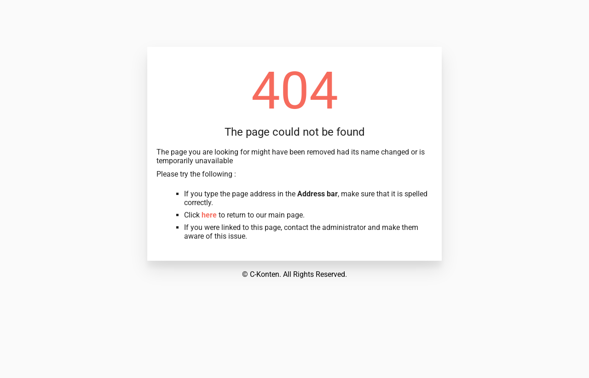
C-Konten (264, 274)
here (209, 215)
